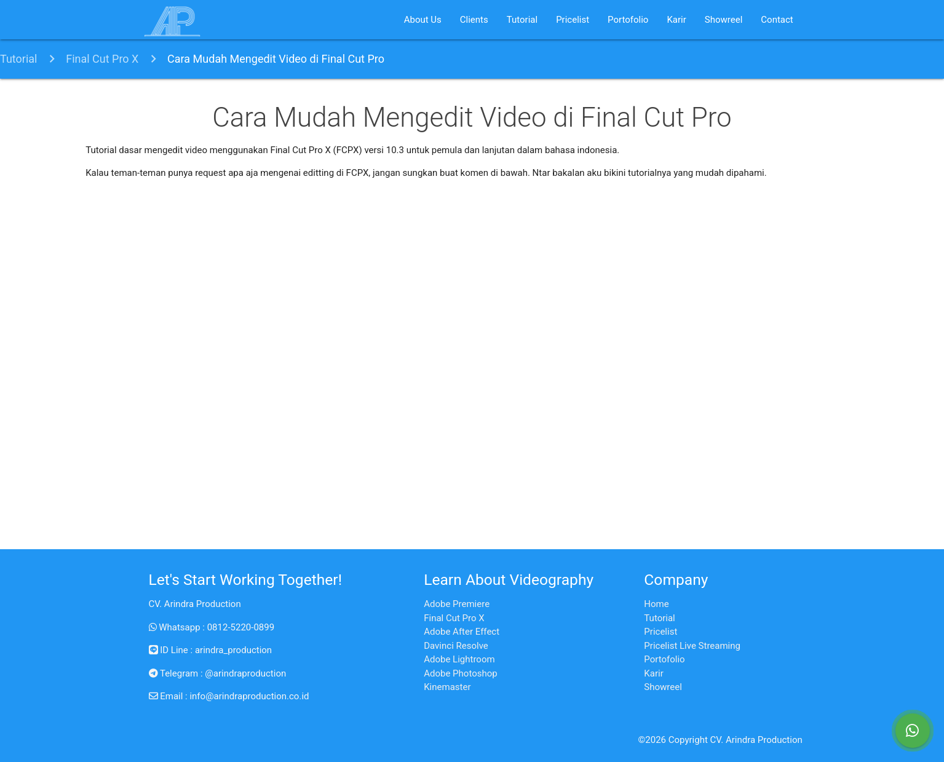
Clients (474, 19)
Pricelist (572, 19)
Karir (676, 19)
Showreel (724, 19)
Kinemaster (447, 687)
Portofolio (628, 19)
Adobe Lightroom (459, 659)
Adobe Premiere (457, 603)
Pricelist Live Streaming (692, 645)
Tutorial (522, 19)
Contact (777, 19)
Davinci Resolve (456, 645)
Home (656, 603)
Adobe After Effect (461, 631)
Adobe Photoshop (460, 673)
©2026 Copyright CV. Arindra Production (720, 739)
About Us (423, 19)
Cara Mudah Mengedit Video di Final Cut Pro (275, 58)
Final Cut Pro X (102, 58)
